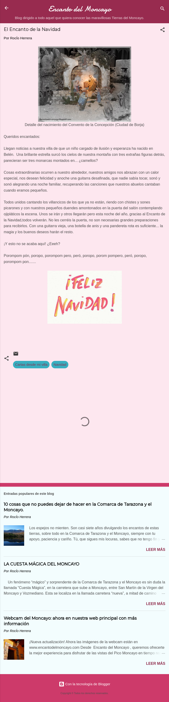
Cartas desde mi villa (31, 364)
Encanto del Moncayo (79, 9)
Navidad (59, 364)
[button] (162, 30)
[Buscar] (162, 9)
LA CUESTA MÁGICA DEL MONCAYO (41, 564)
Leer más (155, 550)
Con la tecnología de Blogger (84, 684)
